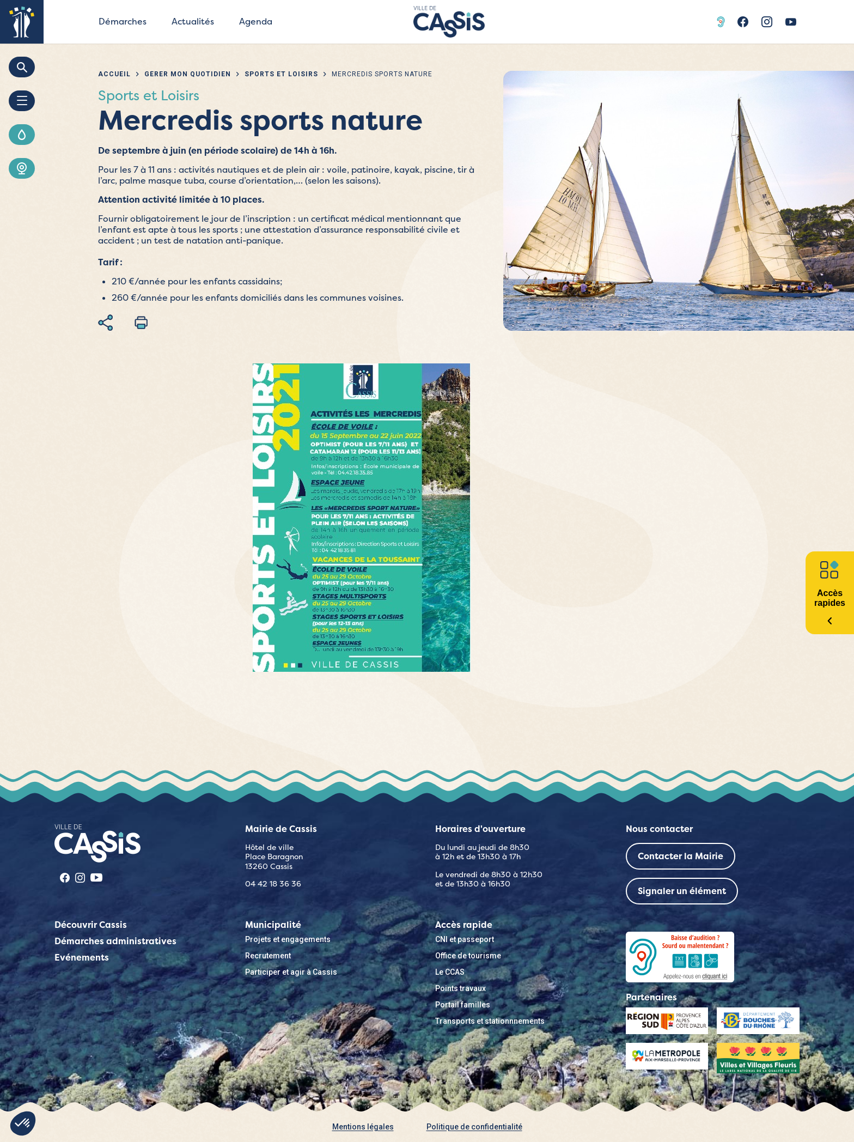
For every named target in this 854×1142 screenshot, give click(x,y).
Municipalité (273, 925)
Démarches (123, 21)
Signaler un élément (682, 891)
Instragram (767, 22)
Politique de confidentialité (474, 1126)
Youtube (791, 22)
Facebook (743, 22)
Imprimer (141, 322)
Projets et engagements (288, 939)
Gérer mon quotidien (187, 74)
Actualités (193, 21)
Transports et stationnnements (490, 1021)
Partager (105, 322)
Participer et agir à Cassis (291, 972)
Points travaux (460, 988)
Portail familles (462, 1004)
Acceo (722, 21)
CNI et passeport (464, 939)
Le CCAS (450, 972)
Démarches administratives (115, 941)
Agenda (255, 21)
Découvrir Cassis (90, 925)
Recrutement (268, 955)
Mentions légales (363, 1126)
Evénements (81, 957)
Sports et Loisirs (281, 74)
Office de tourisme (468, 955)
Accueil (114, 74)
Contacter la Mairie (680, 856)
